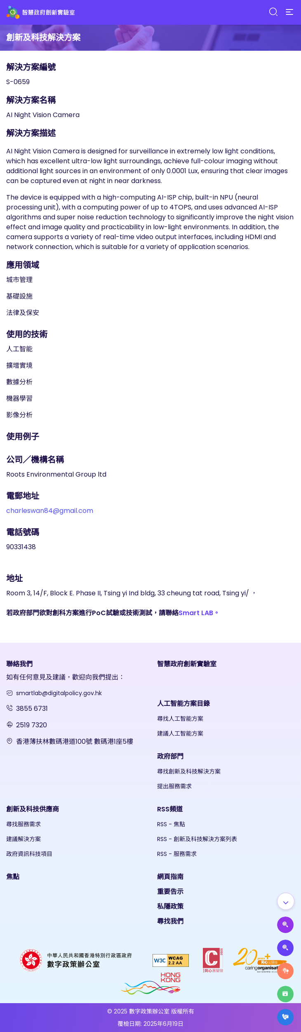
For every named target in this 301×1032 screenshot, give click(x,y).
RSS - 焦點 (171, 824)
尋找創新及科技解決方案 (189, 771)
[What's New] (285, 1017)
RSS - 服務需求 (177, 854)
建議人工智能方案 (180, 733)
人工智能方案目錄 (183, 703)
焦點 (12, 877)
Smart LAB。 (199, 613)
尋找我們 (170, 921)
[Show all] (285, 901)
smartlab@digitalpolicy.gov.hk (59, 693)
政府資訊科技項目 (29, 854)
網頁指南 (170, 877)
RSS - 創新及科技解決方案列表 (197, 839)
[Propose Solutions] (285, 948)
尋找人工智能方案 (180, 719)
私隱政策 (170, 906)
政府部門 (170, 756)
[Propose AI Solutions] (285, 925)
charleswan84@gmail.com (49, 510)
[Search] (273, 12)
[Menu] (289, 12)
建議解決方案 (23, 839)
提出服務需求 (174, 786)
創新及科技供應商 (32, 809)
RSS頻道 (170, 809)
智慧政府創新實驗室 (186, 664)
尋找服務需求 (23, 824)
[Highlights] (285, 994)
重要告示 (170, 891)
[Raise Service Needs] (285, 971)
